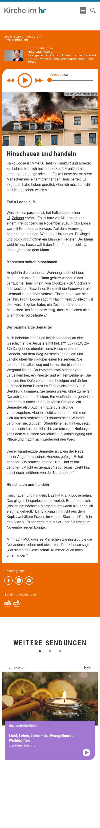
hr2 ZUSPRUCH (17, 40)
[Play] (25, 80)
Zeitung (18, 218)
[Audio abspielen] (86, 755)
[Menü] (83, 10)
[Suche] (93, 10)
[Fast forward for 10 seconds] (39, 80)
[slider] (49, 80)
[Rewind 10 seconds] (10, 80)
